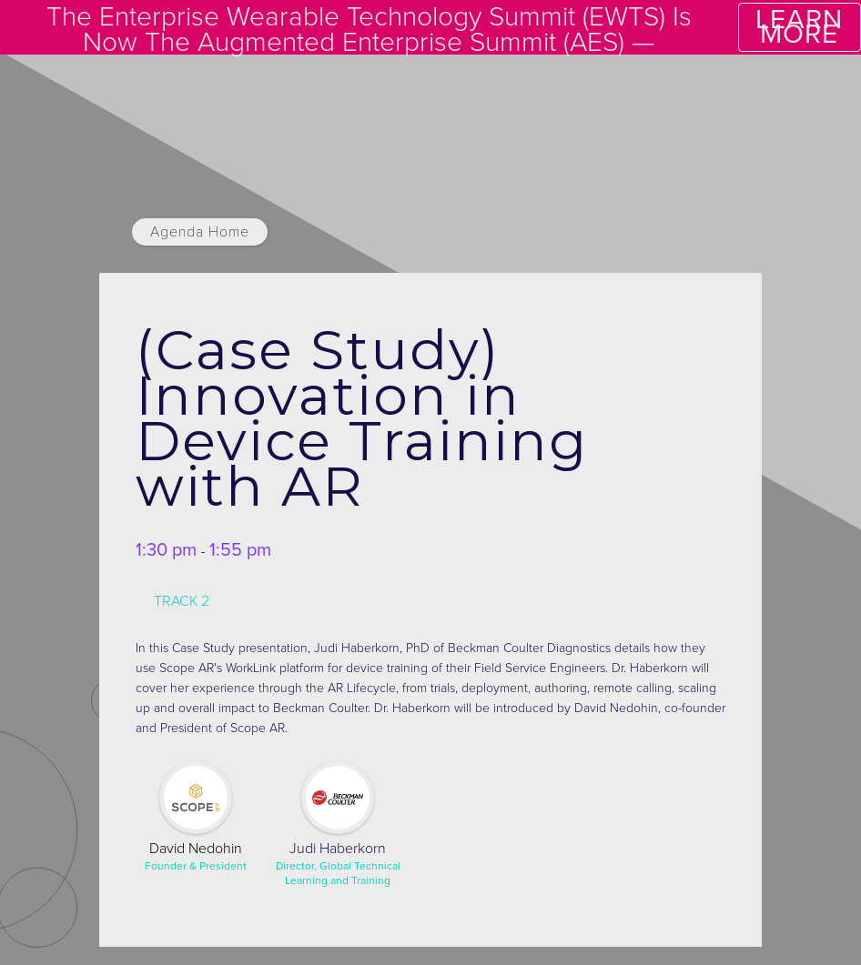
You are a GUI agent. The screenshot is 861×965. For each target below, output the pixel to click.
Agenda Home (199, 232)
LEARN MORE (799, 27)
